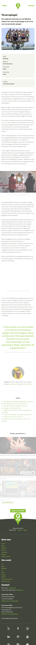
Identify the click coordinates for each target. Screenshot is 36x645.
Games (3, 575)
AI (2, 564)
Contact (31, 6)
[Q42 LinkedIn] (8, 637)
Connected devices (6, 579)
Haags (25, 530)
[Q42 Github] (18, 637)
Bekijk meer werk (7, 503)
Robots (3, 577)
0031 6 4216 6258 (27, 385)
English (19, 530)
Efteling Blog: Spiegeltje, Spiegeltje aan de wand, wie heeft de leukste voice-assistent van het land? (17, 404)
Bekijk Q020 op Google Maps (9, 601)
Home (3, 543)
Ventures (4, 548)
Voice (3, 573)
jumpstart (4, 124)
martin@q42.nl (13, 385)
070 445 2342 (12, 588)
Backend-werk (5, 581)
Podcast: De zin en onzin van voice (13, 418)
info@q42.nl (19, 590)
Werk (2, 546)
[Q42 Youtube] (27, 637)
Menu (4, 6)
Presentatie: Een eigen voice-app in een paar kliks (17, 416)
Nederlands (12, 530)
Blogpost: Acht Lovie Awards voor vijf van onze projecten (15, 421)
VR (2, 570)
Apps (2, 566)
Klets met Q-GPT (18, 510)
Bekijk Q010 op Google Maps (9, 614)
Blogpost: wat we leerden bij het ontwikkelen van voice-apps (16, 412)
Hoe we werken (5, 556)
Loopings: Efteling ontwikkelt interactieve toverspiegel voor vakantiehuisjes (14, 408)
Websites (4, 568)
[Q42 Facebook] (18, 629)
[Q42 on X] (8, 629)
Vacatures (4, 552)
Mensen (3, 550)
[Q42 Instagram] (27, 629)
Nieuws (3, 554)
